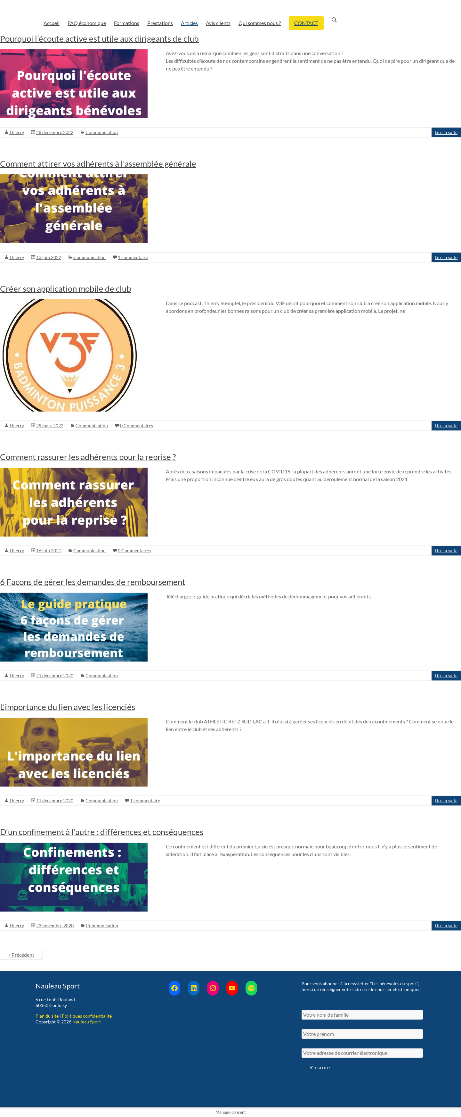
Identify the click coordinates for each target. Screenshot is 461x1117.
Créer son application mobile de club (65, 288)
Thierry (16, 132)
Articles (189, 23)
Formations (126, 23)
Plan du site (47, 1016)
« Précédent (21, 955)
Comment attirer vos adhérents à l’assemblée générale (98, 163)
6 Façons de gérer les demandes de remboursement (92, 582)
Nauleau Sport (86, 1021)
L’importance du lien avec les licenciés (67, 707)
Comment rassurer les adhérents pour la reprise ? (88, 457)
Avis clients (218, 23)
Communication (101, 132)
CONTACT (306, 23)
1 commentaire (133, 257)
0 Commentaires (136, 425)
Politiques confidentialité (87, 1016)
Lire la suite (446, 132)
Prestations (160, 23)
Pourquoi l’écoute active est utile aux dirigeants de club (99, 38)
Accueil (52, 23)
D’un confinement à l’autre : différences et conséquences (101, 832)
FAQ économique (87, 23)
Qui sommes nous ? (260, 23)
